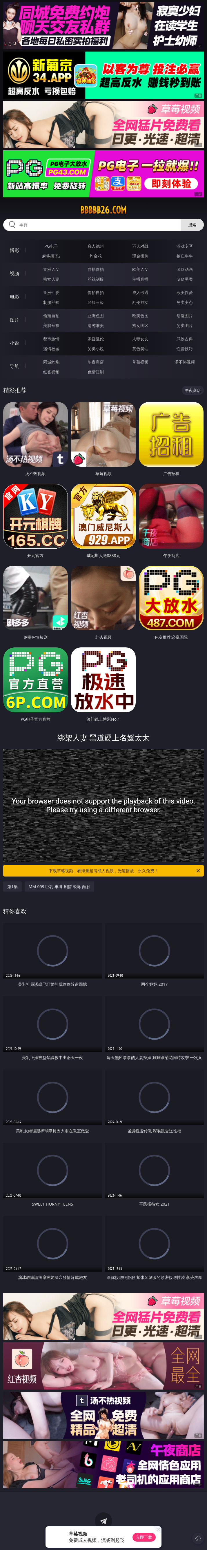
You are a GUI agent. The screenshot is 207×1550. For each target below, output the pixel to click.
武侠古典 (185, 339)
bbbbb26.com (103, 210)
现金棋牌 (140, 256)
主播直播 (140, 279)
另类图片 (185, 325)
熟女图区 (140, 325)
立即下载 (144, 1537)
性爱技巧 (185, 348)
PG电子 (51, 246)
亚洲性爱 (51, 292)
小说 (14, 343)
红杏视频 (51, 372)
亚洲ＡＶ (51, 269)
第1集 (12, 886)
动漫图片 (185, 315)
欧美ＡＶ (140, 269)
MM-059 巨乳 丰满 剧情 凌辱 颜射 (59, 886)
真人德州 (96, 246)
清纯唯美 (96, 325)
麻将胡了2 (51, 256)
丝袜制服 (96, 279)
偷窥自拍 (51, 315)
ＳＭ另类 (185, 279)
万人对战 (140, 246)
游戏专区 (185, 246)
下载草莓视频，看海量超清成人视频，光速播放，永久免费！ (125, 870)
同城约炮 (51, 362)
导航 (14, 366)
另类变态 (185, 302)
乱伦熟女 (140, 302)
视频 (14, 273)
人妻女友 (140, 339)
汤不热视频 (185, 362)
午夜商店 (96, 362)
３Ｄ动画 (185, 269)
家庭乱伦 (96, 339)
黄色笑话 (140, 348)
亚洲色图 (96, 315)
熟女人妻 (51, 279)
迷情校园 (51, 348)
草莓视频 (140, 362)
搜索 (192, 224)
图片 (14, 320)
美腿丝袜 (51, 325)
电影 (14, 296)
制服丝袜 (51, 302)
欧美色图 (140, 315)
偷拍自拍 (96, 292)
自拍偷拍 (96, 269)
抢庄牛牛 (185, 256)
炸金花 (96, 256)
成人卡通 (140, 292)
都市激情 (51, 339)
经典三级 (96, 302)
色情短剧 (96, 372)
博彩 (14, 250)
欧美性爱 (185, 292)
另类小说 (96, 348)
